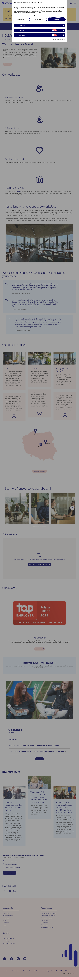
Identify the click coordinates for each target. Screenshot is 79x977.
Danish (15, 5)
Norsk (18, 5)
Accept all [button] (56, 19)
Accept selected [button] (39, 19)
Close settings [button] (20, 19)
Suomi (26, 5)
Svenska (23, 5)
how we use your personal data (35, 15)
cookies (24, 15)
